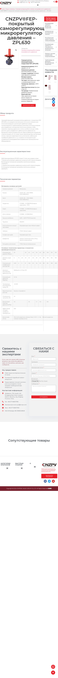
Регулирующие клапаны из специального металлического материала (51, 47)
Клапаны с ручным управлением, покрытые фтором (51, 55)
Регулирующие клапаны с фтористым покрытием (51, 25)
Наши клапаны (10, 9)
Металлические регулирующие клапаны (51, 33)
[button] (7, 468)
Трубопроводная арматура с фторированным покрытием (51, 62)
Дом (3, 9)
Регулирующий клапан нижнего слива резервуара (51, 39)
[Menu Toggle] (37, 5)
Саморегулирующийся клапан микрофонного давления (33, 9)
